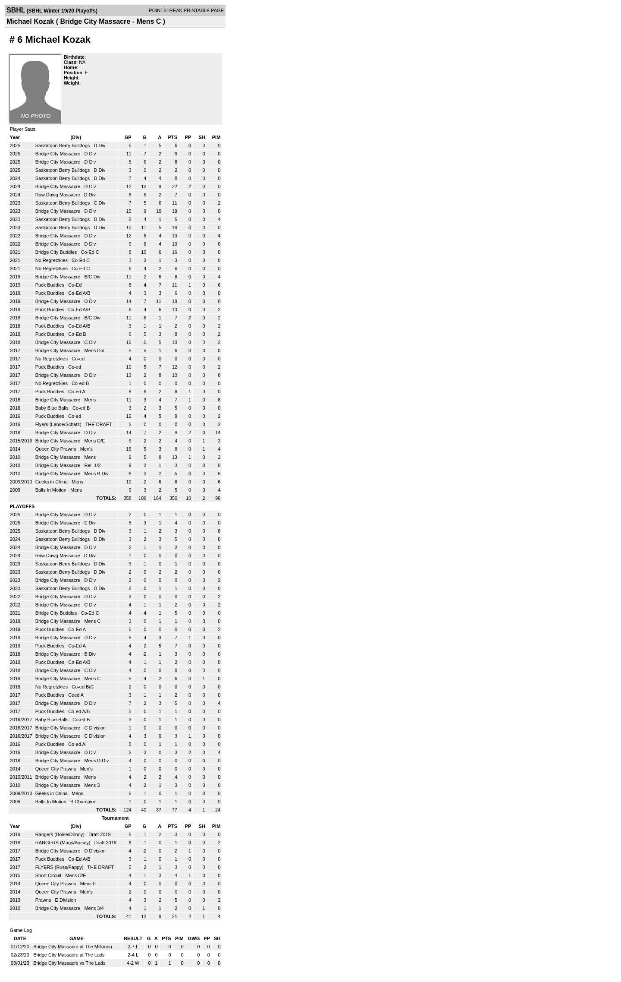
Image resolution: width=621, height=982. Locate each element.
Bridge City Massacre (58, 153)
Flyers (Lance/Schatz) (59, 424)
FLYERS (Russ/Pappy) (60, 867)
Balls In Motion (51, 490)
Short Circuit (49, 875)
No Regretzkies (52, 260)
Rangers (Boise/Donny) (60, 834)
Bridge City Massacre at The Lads (68, 954)
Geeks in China (52, 481)
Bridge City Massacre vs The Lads (69, 963)
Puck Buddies (50, 284)
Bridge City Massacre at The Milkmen (72, 946)
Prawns (44, 900)
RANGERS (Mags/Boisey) (63, 842)
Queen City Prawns (56, 449)
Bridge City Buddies (56, 252)
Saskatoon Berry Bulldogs (63, 145)
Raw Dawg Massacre (58, 194)
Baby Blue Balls (52, 407)
